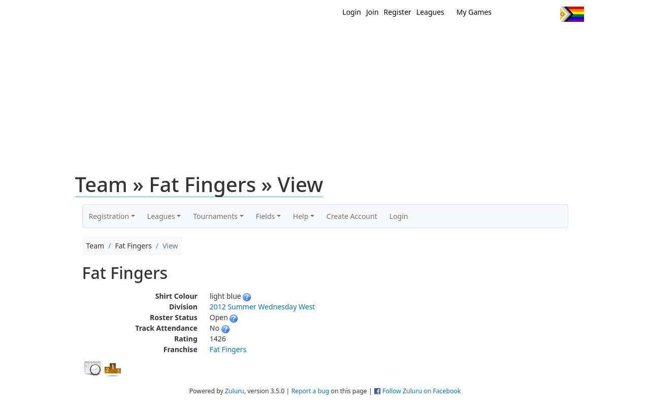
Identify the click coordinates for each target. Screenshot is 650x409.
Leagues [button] (161, 216)
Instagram (548, 14)
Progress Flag (572, 14)
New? (299, 40)
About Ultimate (489, 40)
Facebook (529, 14)
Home (259, 40)
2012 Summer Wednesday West (262, 306)
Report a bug (310, 391)
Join (372, 12)
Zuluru (234, 391)
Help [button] (301, 216)
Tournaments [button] (215, 216)
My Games (474, 12)
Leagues (430, 12)
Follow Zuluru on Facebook (421, 391)
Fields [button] (265, 216)
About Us (556, 40)
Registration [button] (109, 216)
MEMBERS (347, 40)
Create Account (352, 216)
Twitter (510, 14)
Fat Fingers (228, 349)
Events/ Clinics (412, 40)
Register (397, 12)
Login (351, 12)
